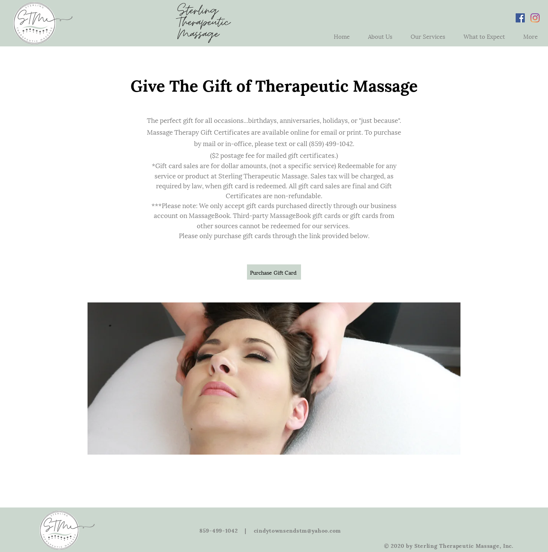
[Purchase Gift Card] (274, 272)
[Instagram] (535, 17)
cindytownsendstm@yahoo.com (297, 530)
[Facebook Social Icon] (520, 17)
